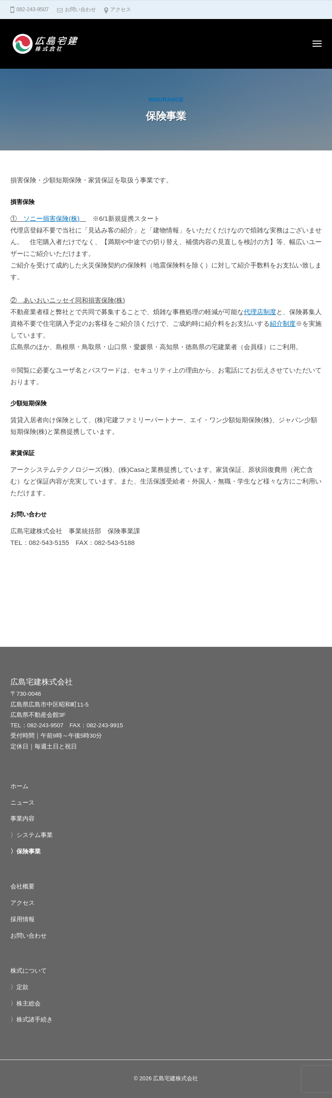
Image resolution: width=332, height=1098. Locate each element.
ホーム (19, 786)
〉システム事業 (31, 835)
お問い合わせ (80, 9)
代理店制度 (260, 311)
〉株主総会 (25, 1003)
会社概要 (22, 886)
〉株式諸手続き (31, 1019)
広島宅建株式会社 (175, 1078)
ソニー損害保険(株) (51, 218)
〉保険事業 (25, 851)
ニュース (22, 802)
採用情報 (22, 919)
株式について (28, 971)
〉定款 (19, 987)
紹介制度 (283, 323)
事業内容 (22, 818)
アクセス (120, 9)
